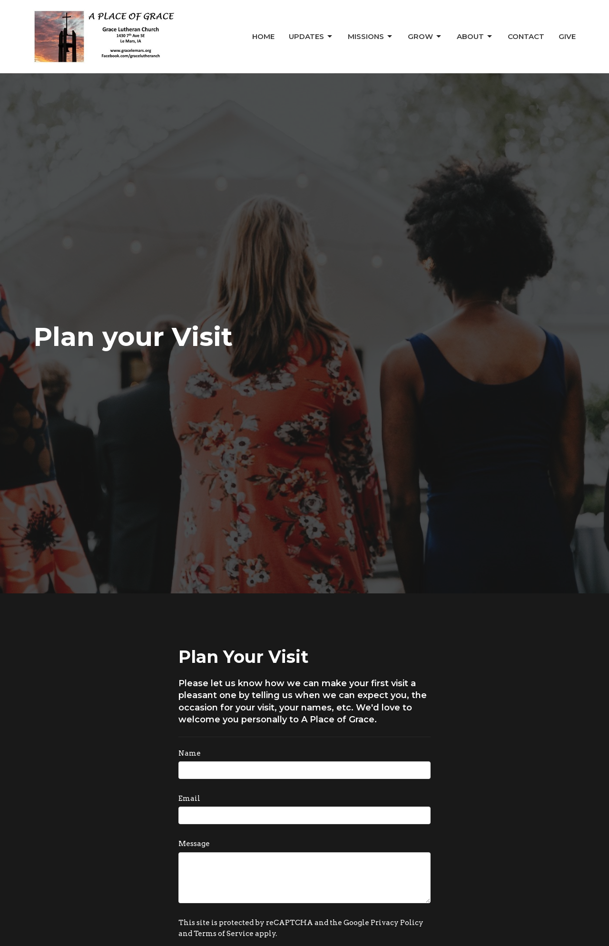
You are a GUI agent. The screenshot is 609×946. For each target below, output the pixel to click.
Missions (370, 36)
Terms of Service (224, 933)
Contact (526, 36)
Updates (311, 36)
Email (189, 798)
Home (263, 36)
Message (194, 843)
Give (567, 36)
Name (189, 753)
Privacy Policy (397, 922)
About (475, 36)
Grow (425, 36)
